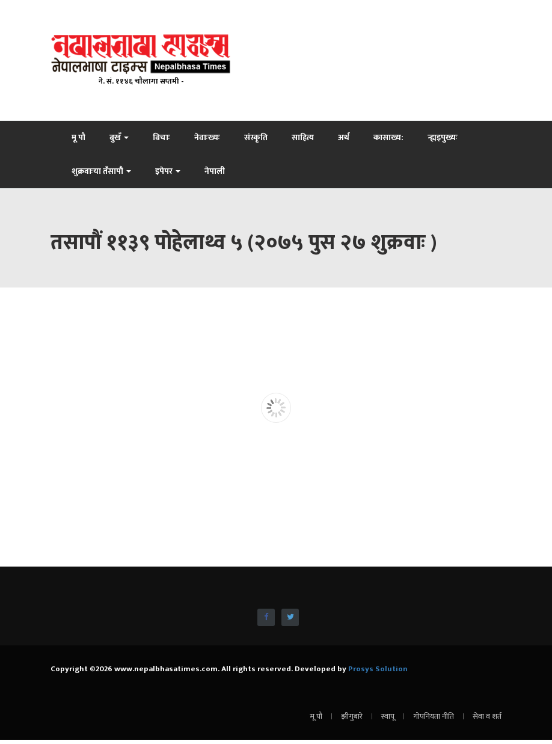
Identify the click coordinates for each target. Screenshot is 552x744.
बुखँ (119, 137)
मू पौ (78, 137)
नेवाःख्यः (207, 137)
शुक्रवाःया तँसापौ (101, 171)
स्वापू (387, 716)
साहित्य (303, 137)
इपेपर (167, 171)
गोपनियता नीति (433, 716)
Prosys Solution (378, 668)
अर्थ (343, 137)
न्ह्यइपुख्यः (443, 137)
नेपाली (214, 171)
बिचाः (161, 137)
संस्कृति (256, 137)
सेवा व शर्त (487, 716)
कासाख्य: (388, 137)
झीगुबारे (352, 716)
